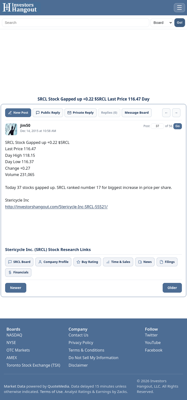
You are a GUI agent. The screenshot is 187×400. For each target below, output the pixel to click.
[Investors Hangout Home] (20, 7)
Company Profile (53, 262)
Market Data (14, 386)
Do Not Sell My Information (94, 357)
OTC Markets (18, 350)
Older (172, 287)
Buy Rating (87, 262)
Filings (167, 262)
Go (178, 126)
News (145, 262)
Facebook (153, 350)
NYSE (11, 342)
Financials (18, 272)
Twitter (151, 335)
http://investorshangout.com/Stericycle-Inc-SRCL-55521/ (56, 206)
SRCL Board (19, 262)
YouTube (153, 342)
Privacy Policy (81, 342)
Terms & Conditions (86, 350)
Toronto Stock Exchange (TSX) (33, 365)
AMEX (11, 357)
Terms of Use (51, 391)
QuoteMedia (58, 386)
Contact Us (78, 335)
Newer (15, 287)
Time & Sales (118, 262)
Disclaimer (78, 365)
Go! (180, 22)
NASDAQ (14, 335)
